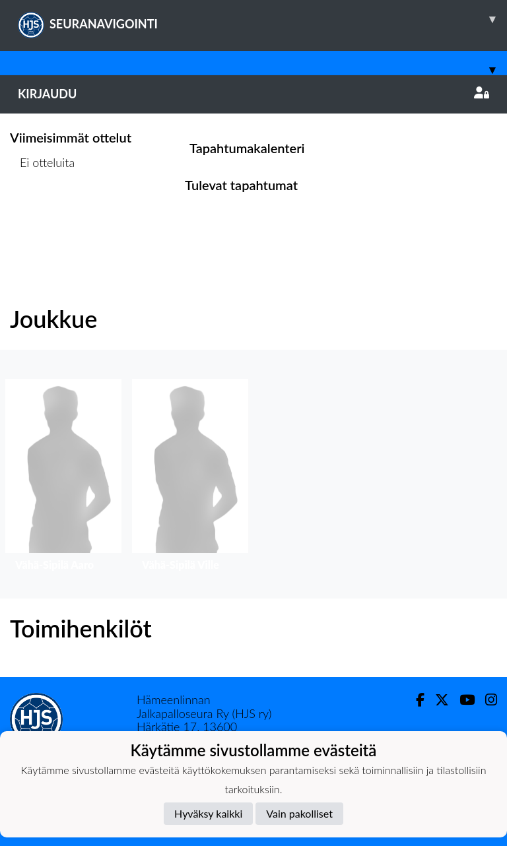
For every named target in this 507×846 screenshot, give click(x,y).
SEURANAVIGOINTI (262, 19)
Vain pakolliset (299, 813)
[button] (63, 478)
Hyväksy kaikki (208, 813)
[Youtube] (462, 700)
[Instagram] (486, 700)
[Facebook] (414, 700)
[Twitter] (436, 700)
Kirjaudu (253, 93)
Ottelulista (42, 213)
